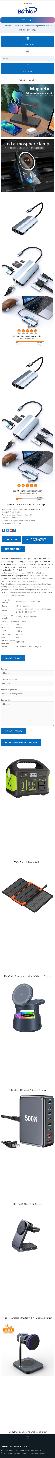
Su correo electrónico (9, 679)
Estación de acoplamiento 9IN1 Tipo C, (16, 559)
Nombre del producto (9, 690)
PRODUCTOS (18, 26)
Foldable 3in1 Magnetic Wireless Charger (27, 1090)
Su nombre (5, 669)
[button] (23, 19)
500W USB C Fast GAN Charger (27, 1204)
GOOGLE (32, 80)
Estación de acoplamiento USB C (38, 26)
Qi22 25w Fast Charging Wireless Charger (27, 1432)
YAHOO (22, 80)
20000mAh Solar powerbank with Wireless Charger (27, 976)
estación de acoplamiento (33, 509)
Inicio (8, 26)
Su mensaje (6, 700)
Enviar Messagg (14, 731)
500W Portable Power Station (27, 862)
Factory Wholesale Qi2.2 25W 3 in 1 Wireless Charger (27, 1318)
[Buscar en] (51, 58)
